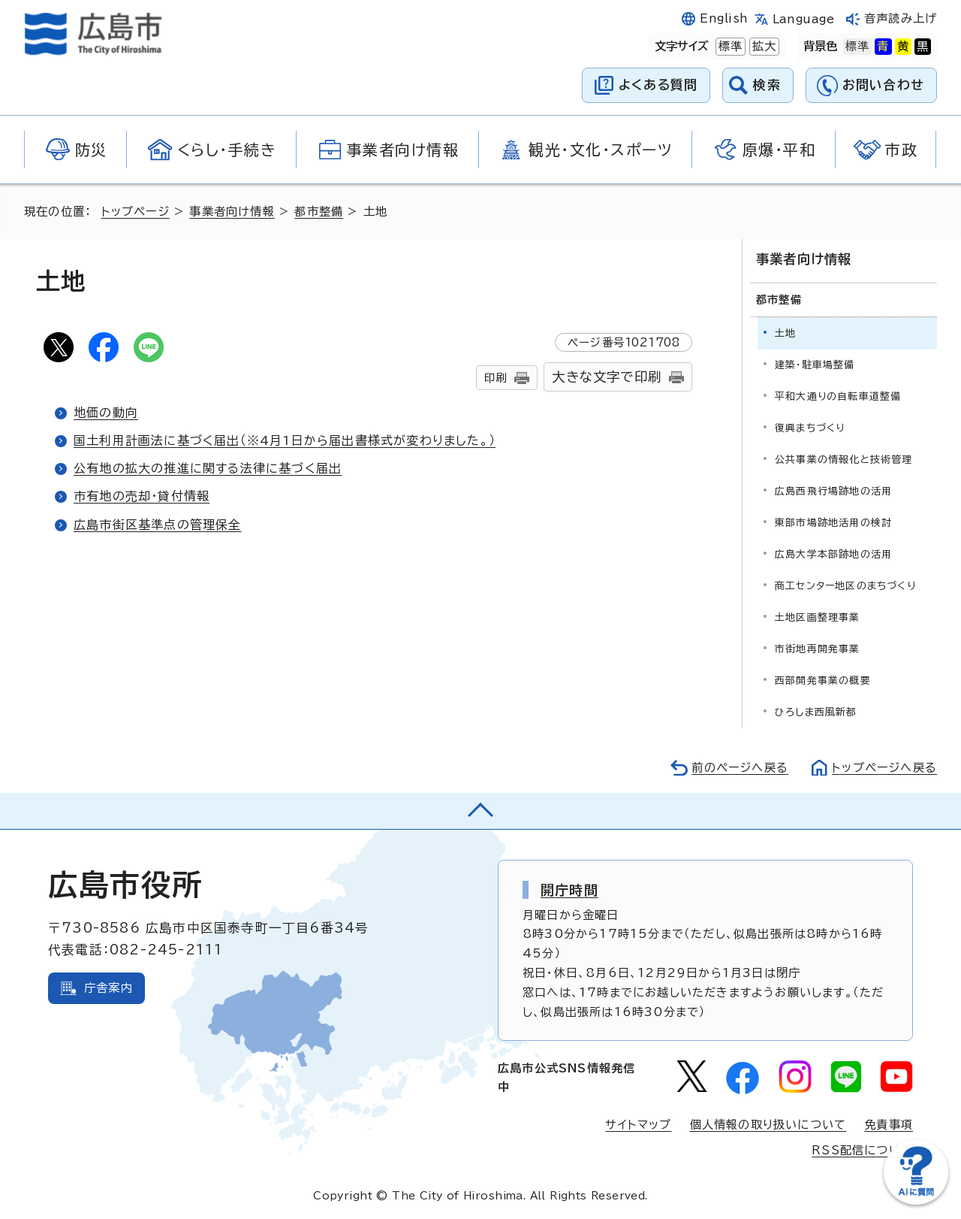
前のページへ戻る (739, 767)
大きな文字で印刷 (606, 377)
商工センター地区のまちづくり (845, 586)
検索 (767, 84)
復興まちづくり (810, 428)
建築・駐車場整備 (815, 365)
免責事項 (888, 1124)
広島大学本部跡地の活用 (833, 554)
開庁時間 (569, 890)
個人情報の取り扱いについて (768, 1124)
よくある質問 (658, 84)
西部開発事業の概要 (823, 680)
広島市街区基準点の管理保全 (158, 525)
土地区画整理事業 (817, 617)
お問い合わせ (883, 84)
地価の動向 (106, 413)
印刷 (495, 377)
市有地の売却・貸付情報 (141, 496)
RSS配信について (862, 1150)
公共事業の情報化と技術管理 (844, 459)
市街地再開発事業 (817, 649)
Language (804, 19)
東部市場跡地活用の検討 (833, 523)
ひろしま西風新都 (816, 712)
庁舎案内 (108, 988)
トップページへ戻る (884, 767)
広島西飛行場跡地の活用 (833, 491)
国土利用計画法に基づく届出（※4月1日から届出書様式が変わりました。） (285, 440)
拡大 (762, 46)
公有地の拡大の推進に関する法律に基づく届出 (208, 468)
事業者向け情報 (231, 211)
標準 (729, 46)
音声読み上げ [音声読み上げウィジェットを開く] (900, 18)
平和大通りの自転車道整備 (838, 396)
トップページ (135, 211)
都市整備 (318, 211)
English (724, 18)
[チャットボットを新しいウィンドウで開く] (915, 1201)
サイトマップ (638, 1124)
